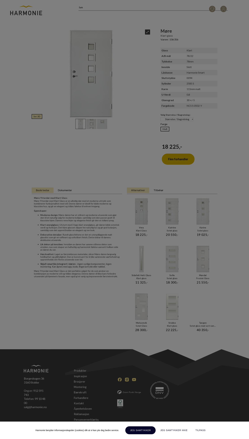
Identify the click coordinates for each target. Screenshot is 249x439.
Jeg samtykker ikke (174, 430)
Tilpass (200, 430)
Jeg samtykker (140, 430)
